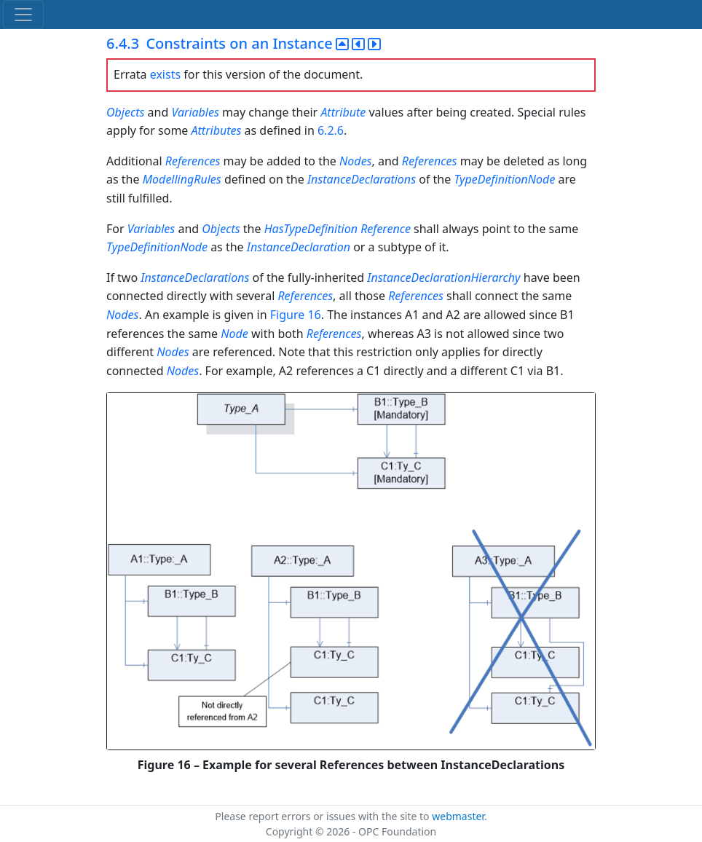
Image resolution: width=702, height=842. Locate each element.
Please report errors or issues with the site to (323, 816)
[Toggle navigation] (23, 14)
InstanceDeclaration (298, 247)
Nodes (355, 161)
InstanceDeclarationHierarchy (443, 277)
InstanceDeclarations (361, 179)
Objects (125, 112)
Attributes (217, 130)
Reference (385, 229)
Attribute (343, 112)
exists (165, 74)
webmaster (458, 816)
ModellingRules (182, 179)
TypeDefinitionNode (504, 179)
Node (234, 334)
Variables (194, 112)
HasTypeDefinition (311, 229)
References (193, 161)
